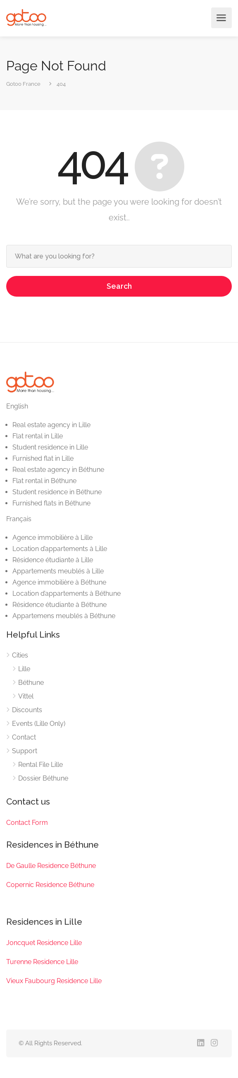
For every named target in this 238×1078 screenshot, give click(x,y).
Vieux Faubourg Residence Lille (54, 981)
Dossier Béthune (43, 778)
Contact (24, 737)
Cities (20, 655)
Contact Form (27, 823)
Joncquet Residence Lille (44, 943)
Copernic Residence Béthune (50, 885)
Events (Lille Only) (38, 724)
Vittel (25, 696)
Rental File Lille (40, 765)
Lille (24, 669)
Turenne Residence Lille (42, 962)
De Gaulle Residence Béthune (51, 866)
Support (24, 751)
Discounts (27, 710)
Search (119, 286)
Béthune (31, 682)
